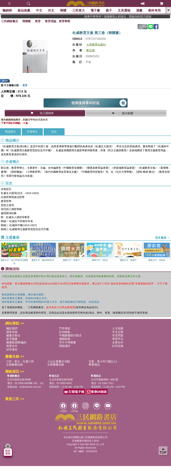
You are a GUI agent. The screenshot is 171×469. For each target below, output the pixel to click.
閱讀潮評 (64, 345)
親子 (109, 10)
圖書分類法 (13, 335)
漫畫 (139, 10)
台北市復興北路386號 (19, 379)
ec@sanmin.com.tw (30, 386)
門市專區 (64, 328)
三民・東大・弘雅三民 (20, 361)
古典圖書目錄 (55, 364)
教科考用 (154, 10)
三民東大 (78, 10)
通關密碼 (64, 338)
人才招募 (117, 328)
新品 (24, 10)
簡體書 (26, 21)
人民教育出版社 (96, 44)
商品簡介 (10, 131)
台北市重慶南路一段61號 (104, 379)
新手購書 (11, 338)
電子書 (95, 10)
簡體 (63, 10)
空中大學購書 (67, 342)
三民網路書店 (9, 21)
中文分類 (117, 331)
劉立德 (90, 50)
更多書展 (162, 237)
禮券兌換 (11, 331)
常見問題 (117, 335)
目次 (54, 131)
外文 (51, 10)
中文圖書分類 (11, 85)
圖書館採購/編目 (16, 342)
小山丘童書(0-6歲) (58, 361)
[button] (168, 253)
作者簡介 (32, 131)
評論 (142, 26)
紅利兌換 (117, 345)
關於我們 (11, 328)
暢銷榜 (7, 10)
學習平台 (117, 338)
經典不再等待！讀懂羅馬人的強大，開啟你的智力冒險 (124, 16)
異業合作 (11, 345)
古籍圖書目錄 (14, 364)
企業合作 (117, 342)
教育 (38, 21)
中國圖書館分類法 (70, 335)
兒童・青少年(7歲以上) (103, 361)
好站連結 (11, 349)
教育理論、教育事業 (57, 21)
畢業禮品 (94, 364)
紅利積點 (64, 331)
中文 (39, 10)
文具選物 (124, 10)
